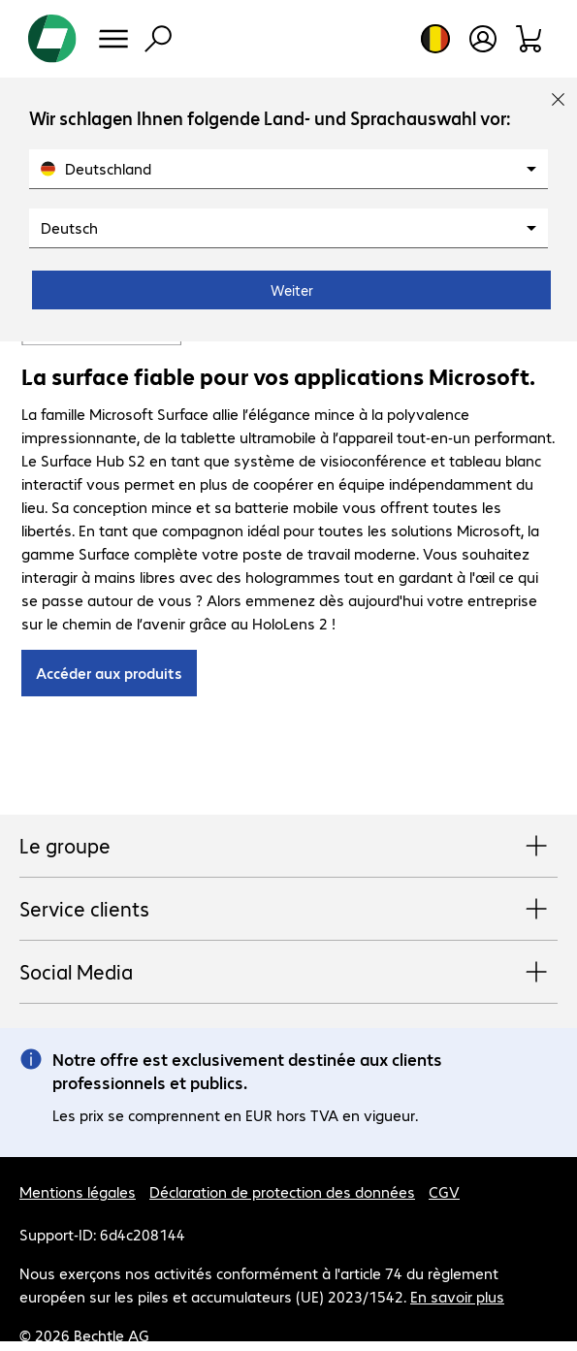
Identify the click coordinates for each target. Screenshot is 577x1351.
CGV (444, 1191)
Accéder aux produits (109, 672)
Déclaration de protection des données (282, 1191)
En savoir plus (457, 1296)
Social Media (288, 972)
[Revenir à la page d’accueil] (52, 39)
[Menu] (113, 38)
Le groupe (288, 846)
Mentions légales (77, 1191)
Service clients (288, 909)
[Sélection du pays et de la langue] (435, 38)
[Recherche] (158, 38)
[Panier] (530, 38)
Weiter (292, 290)
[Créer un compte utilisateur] (482, 38)
